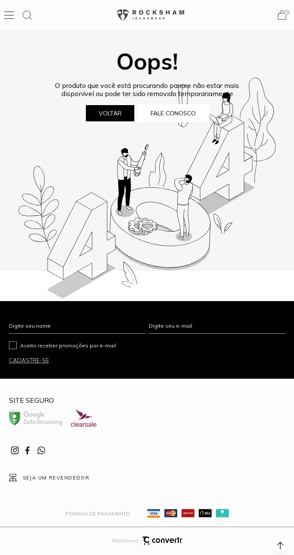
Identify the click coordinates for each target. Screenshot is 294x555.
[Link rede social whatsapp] (41, 450)
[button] (280, 545)
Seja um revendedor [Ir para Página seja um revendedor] (56, 478)
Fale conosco (173, 113)
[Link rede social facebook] (28, 450)
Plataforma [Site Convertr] (147, 541)
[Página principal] (150, 15)
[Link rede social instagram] (15, 450)
